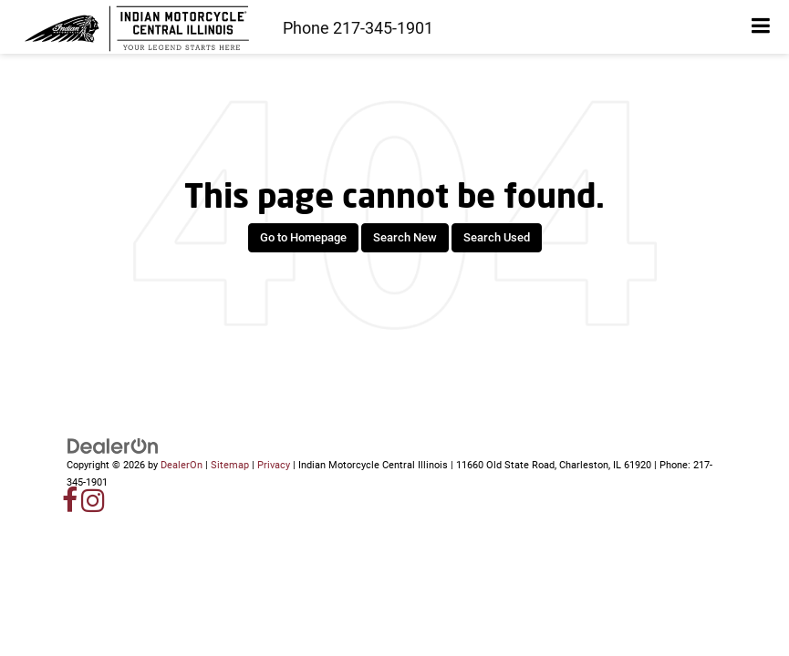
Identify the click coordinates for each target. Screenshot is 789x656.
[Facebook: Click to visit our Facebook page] (70, 506)
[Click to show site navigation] (760, 27)
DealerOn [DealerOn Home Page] (181, 465)
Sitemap (230, 465)
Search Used (496, 237)
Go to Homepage (303, 237)
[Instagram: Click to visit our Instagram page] (93, 506)
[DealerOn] (113, 446)
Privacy (273, 465)
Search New (405, 237)
